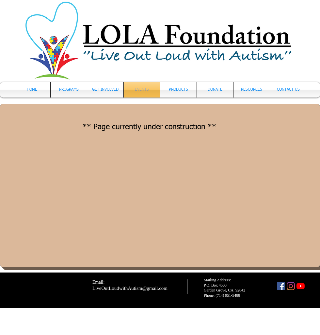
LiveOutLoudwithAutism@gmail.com (130, 288)
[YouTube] (300, 286)
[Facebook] (281, 286)
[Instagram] (291, 286)
